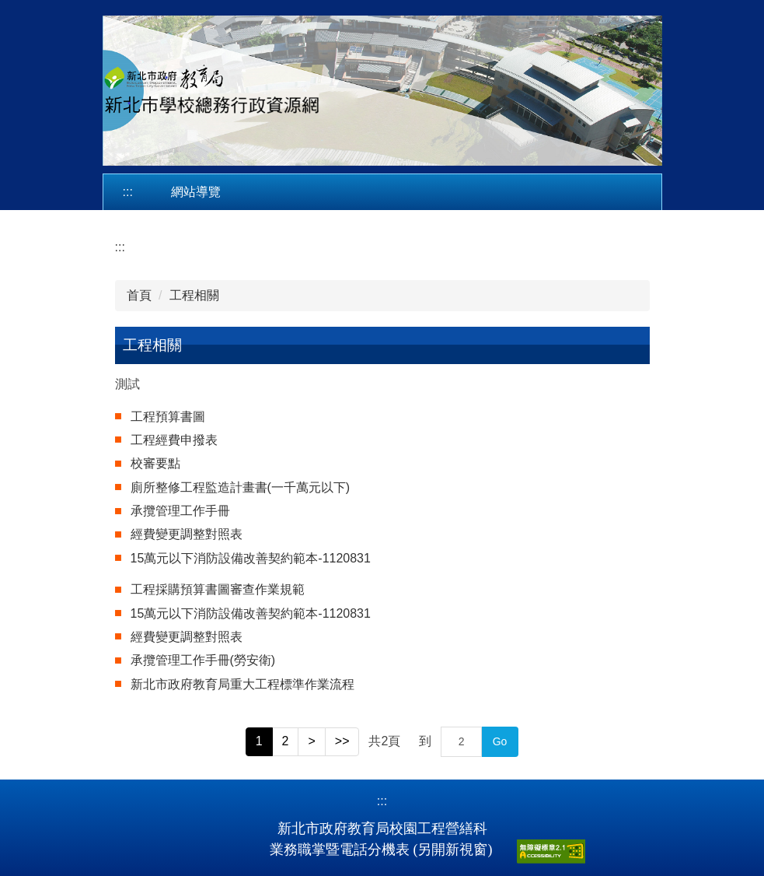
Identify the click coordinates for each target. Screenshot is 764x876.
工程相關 (194, 295)
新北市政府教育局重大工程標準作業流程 (242, 684)
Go (500, 741)
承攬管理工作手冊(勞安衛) (203, 660)
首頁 (139, 295)
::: (128, 191)
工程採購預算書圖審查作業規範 (218, 589)
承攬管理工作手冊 (180, 510)
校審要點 (155, 463)
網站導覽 (196, 191)
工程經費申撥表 (174, 440)
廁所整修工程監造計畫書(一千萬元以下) (241, 487)
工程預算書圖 (168, 416)
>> (342, 741)
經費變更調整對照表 (186, 534)
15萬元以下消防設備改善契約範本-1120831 (251, 558)
